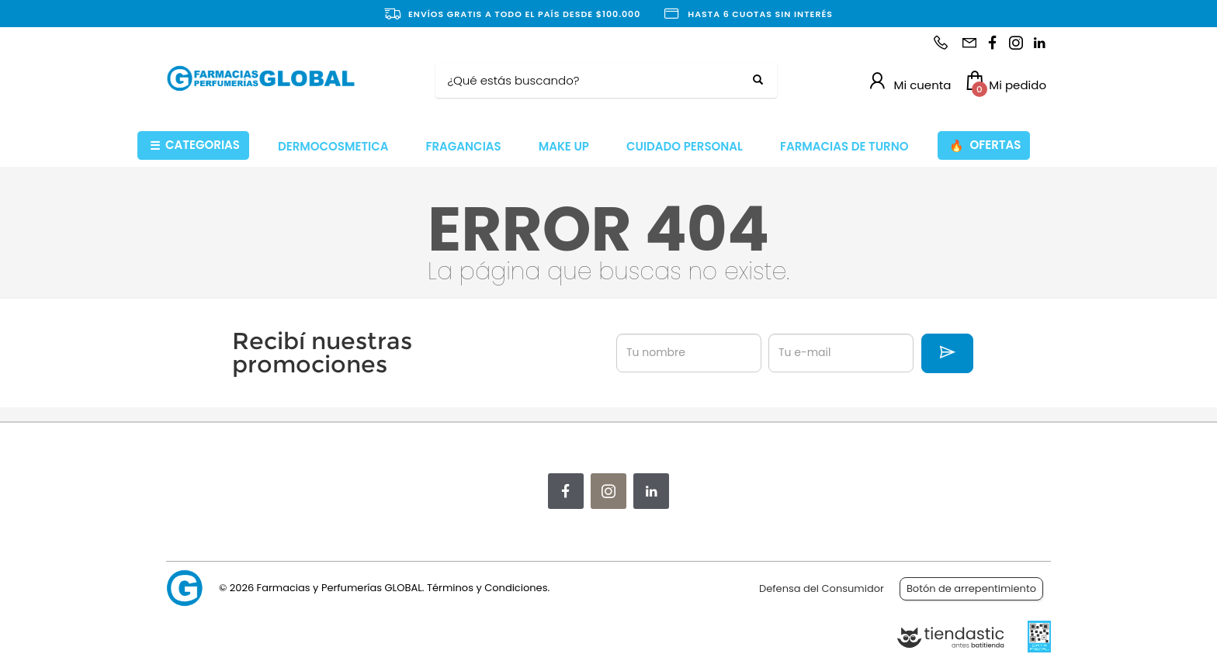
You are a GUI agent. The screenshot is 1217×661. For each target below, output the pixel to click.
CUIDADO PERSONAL (684, 146)
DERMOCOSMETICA (333, 146)
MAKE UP (564, 146)
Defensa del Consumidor (821, 588)
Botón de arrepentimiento (971, 588)
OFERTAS (985, 145)
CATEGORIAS (195, 145)
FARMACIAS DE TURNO (844, 146)
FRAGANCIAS (463, 146)
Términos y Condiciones (487, 587)
